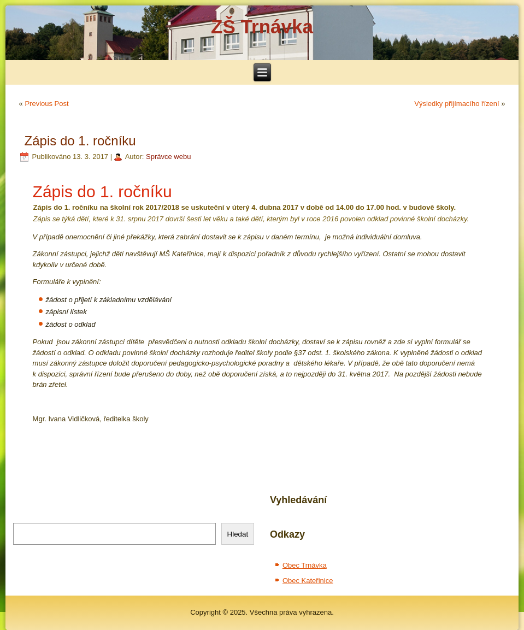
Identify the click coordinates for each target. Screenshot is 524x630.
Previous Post (46, 103)
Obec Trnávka (304, 565)
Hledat (238, 534)
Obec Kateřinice (307, 580)
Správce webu (168, 156)
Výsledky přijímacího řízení (456, 103)
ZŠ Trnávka (262, 26)
